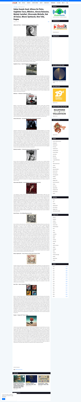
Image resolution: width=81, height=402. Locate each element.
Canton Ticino (55, 224)
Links (39, 0)
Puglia (54, 243)
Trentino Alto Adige (56, 254)
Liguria (54, 232)
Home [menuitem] (20, 2)
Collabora (29, 0)
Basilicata (54, 219)
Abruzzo (54, 217)
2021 (60, 287)
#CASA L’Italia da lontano (57, 141)
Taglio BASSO (55, 187)
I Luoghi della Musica (56, 159)
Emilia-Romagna (55, 226)
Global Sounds (55, 205)
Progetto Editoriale (15, 0)
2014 (60, 274)
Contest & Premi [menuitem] (35, 2)
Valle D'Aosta (55, 258)
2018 (60, 281)
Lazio (54, 230)
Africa (54, 199)
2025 (60, 294)
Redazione (20, 0)
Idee (53, 161)
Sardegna (54, 249)
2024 (60, 292)
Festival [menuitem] (23, 2)
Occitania (54, 239)
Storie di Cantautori (56, 182)
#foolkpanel (55, 143)
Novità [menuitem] (41, 2)
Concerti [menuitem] (28, 2)
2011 (60, 268)
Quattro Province (55, 245)
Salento (54, 247)
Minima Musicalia (55, 169)
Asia (53, 201)
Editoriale (54, 156)
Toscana (54, 252)
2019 (60, 283)
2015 (60, 275)
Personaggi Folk (55, 174)
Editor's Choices (25, 0)
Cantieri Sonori (55, 148)
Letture (54, 165)
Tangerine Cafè (55, 189)
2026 (60, 296)
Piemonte (54, 241)
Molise (54, 237)
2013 (60, 272)
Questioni (54, 178)
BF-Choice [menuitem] (58, 2)
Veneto (54, 260)
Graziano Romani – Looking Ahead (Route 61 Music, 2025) (43, 384)
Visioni (54, 193)
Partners (36, 0)
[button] (65, 2)
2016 (60, 277)
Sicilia (54, 250)
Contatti (33, 0)
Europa (54, 203)
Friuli (53, 228)
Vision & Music (55, 191)
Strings (54, 184)
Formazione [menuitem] (53, 2)
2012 (60, 270)
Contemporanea (55, 150)
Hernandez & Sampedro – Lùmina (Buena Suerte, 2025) (31, 384)
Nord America (55, 207)
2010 (60, 266)
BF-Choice (54, 146)
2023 (60, 290)
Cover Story (55, 154)
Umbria (54, 256)
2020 (60, 285)
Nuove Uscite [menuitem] (46, 2)
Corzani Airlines (55, 152)
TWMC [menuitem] (63, 2)
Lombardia (54, 234)
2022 (60, 289)
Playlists (54, 176)
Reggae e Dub (55, 180)
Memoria (54, 167)
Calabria (54, 221)
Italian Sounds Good (19, 369)
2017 (60, 279)
